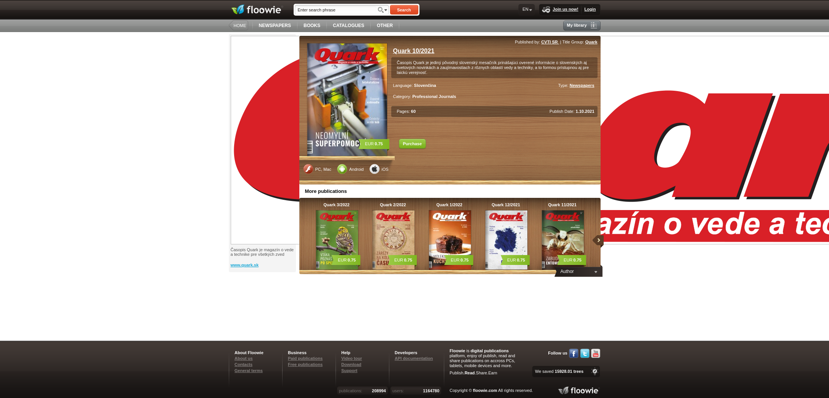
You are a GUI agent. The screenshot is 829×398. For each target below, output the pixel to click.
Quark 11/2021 (562, 204)
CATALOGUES (348, 25)
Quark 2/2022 (393, 204)
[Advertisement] (263, 302)
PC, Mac (317, 169)
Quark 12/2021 (506, 204)
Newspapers (582, 85)
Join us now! (560, 9)
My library (582, 25)
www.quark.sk (245, 265)
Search (404, 10)
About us (244, 358)
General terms (249, 370)
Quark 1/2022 (449, 204)
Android (350, 169)
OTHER (385, 25)
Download (351, 364)
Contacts (243, 364)
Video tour (351, 358)
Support (349, 370)
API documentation (414, 358)
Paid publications (305, 358)
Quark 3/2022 (336, 204)
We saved (559, 371)
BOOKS (312, 25)
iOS (379, 169)
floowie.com (485, 390)
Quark (591, 42)
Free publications (305, 364)
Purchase (412, 143)
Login (590, 9)
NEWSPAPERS (275, 25)
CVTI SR (550, 42)
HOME (240, 25)
